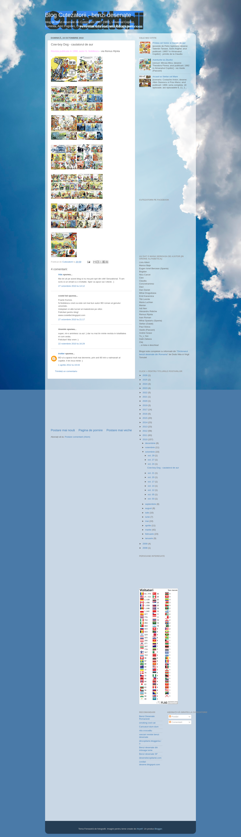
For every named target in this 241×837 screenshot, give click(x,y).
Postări (173, 716)
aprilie (148, 525)
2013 (145, 426)
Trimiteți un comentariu (66, 371)
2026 (145, 375)
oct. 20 (151, 477)
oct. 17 (151, 481)
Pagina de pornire (90, 430)
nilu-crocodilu (145, 730)
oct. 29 (151, 455)
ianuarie (149, 538)
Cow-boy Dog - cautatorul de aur (163, 467)
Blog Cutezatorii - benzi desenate (88, 15)
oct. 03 (151, 498)
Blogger (158, 829)
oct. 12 (151, 490)
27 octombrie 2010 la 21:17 (71, 319)
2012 (145, 431)
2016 (145, 414)
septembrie (151, 504)
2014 (145, 422)
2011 (145, 435)
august (148, 508)
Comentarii (175, 722)
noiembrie (150, 447)
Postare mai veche (119, 430)
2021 (145, 397)
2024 (145, 384)
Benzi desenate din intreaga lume (148, 748)
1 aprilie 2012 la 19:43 (69, 365)
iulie (147, 512)
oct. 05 (151, 494)
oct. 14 (151, 486)
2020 (145, 401)
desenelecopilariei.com (150, 758)
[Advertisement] (91, 403)
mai (147, 521)
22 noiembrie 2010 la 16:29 (71, 343)
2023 (145, 388)
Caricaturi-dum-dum (148, 726)
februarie (149, 534)
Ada (60, 274)
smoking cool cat (147, 723)
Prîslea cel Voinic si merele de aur (168, 43)
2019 (145, 405)
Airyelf (140, 829)
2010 (145, 439)
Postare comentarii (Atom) (77, 437)
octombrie (150, 452)
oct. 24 (151, 464)
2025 (145, 379)
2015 (145, 418)
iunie (147, 517)
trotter (61, 353)
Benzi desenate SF (148, 754)
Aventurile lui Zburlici (162, 60)
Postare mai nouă (63, 430)
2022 (145, 392)
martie (148, 530)
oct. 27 (151, 460)
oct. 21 (151, 473)
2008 (145, 548)
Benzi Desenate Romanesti (147, 717)
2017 (145, 409)
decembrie (150, 443)
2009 (145, 543)
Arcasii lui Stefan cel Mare (165, 76)
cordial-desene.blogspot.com (149, 763)
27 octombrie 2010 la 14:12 (71, 286)
